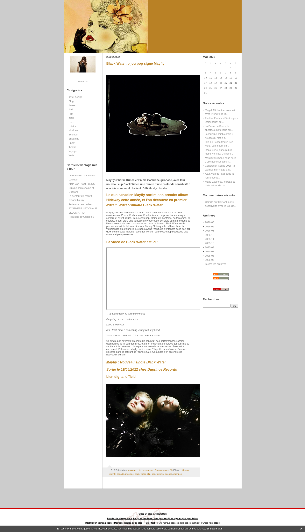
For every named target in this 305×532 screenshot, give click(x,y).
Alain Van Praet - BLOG (82, 183)
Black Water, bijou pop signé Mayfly (135, 63)
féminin (160, 474)
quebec (168, 474)
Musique (73, 130)
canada (120, 474)
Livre (71, 122)
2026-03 (209, 222)
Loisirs (72, 126)
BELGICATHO (77, 212)
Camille (209, 202)
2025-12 (209, 234)
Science (73, 134)
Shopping (74, 138)
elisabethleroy (76, 200)
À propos (82, 81)
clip (148, 474)
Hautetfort (161, 514)
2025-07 (209, 251)
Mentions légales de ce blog (128, 523)
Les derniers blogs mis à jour (122, 518)
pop (153, 474)
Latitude (73, 179)
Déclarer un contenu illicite (98, 523)
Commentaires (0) (164, 470)
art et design (75, 96)
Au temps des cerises (81, 204)
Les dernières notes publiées (153, 518)
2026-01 (209, 230)
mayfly (113, 474)
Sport (72, 142)
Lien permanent (145, 470)
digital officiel (125, 377)
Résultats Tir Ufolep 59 (81, 216)
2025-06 (209, 255)
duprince (177, 474)
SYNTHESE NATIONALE (83, 208)
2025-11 (209, 239)
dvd (71, 109)
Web (71, 155)
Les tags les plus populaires (183, 518)
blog (216, 523)
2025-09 (209, 247)
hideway (185, 470)
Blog (71, 101)
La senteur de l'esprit (80, 195)
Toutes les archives (215, 263)
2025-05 (209, 259)
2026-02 (209, 226)
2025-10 (209, 243)
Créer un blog (145, 514)
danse (72, 105)
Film (71, 113)
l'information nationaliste (82, 175)
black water (140, 474)
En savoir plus (214, 528)
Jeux (71, 117)
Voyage (73, 151)
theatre (72, 147)
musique (129, 474)
